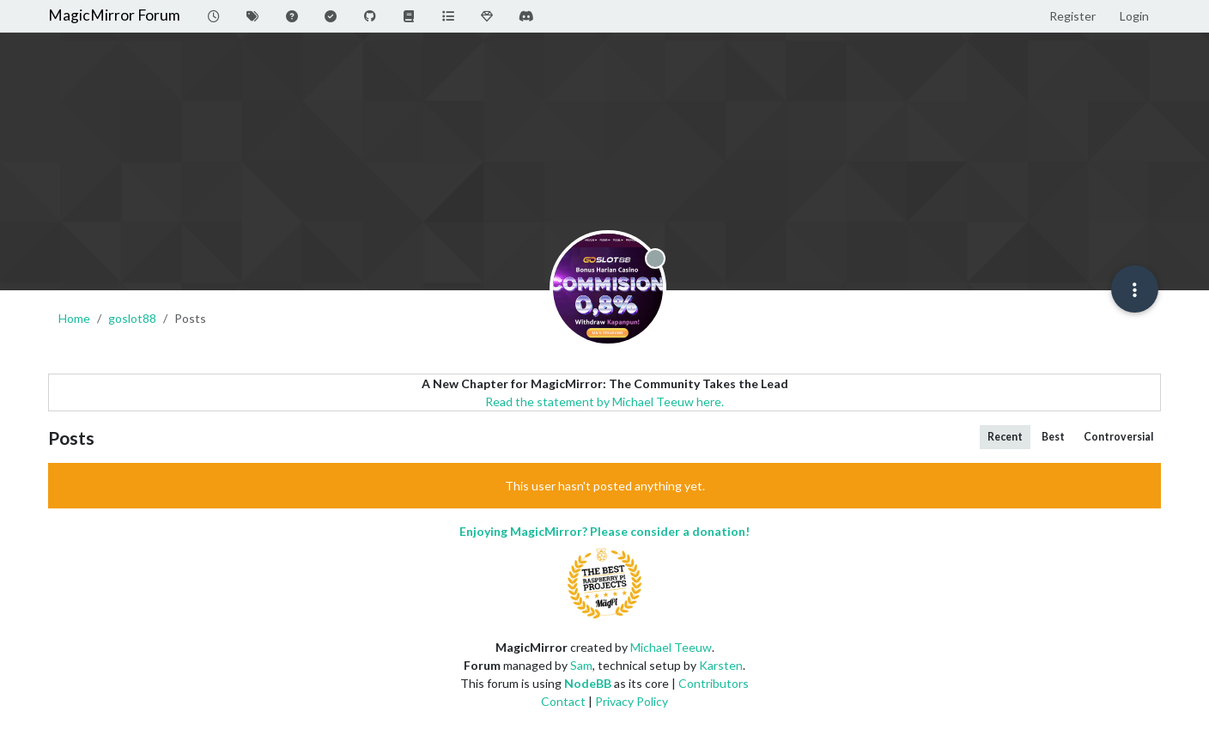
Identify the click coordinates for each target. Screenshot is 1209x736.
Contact (563, 701)
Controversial (1118, 436)
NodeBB (587, 683)
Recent (1005, 436)
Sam (581, 665)
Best (1053, 436)
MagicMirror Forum (114, 15)
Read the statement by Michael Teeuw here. (604, 401)
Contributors (713, 683)
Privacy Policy (631, 701)
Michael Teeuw (671, 647)
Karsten (721, 665)
